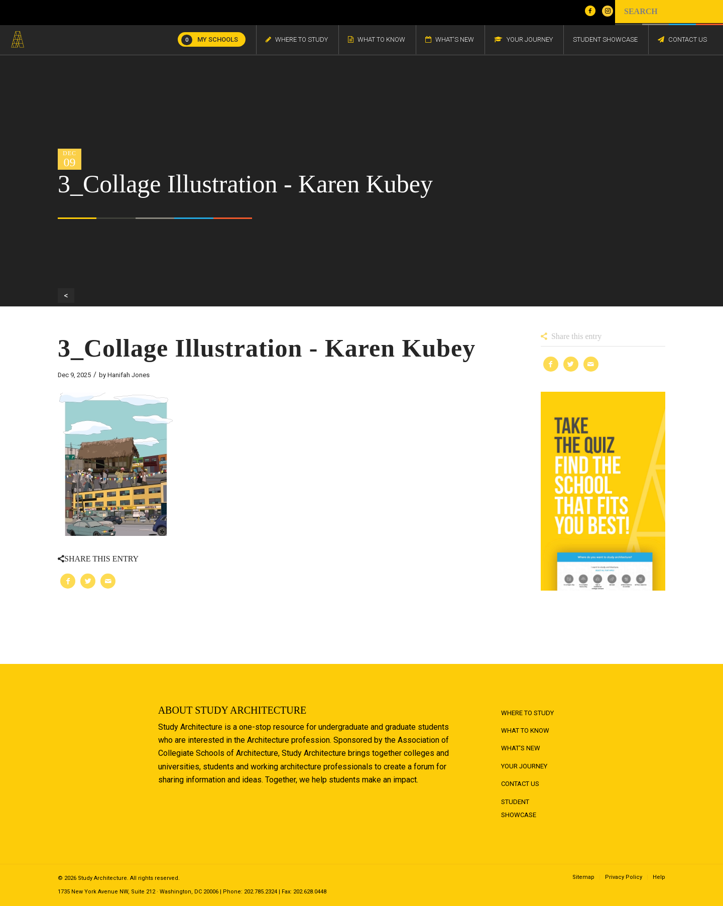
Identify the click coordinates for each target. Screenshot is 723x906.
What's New (520, 748)
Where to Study (527, 713)
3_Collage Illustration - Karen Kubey (266, 348)
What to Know (525, 730)
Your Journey (524, 766)
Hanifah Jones (128, 375)
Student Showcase (518, 808)
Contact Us (520, 783)
